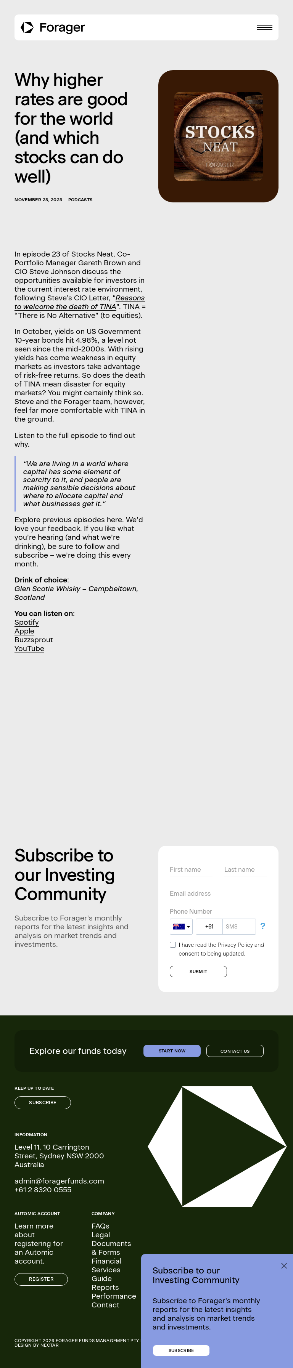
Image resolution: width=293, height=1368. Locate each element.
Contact (105, 1305)
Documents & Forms (111, 1248)
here (114, 519)
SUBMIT (198, 971)
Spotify (26, 622)
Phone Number (191, 912)
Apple (24, 631)
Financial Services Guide (106, 1270)
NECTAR (49, 1345)
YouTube (29, 648)
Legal (101, 1234)
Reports (105, 1287)
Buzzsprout (33, 639)
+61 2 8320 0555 (42, 1189)
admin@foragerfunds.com (59, 1181)
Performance (114, 1296)
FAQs (100, 1226)
